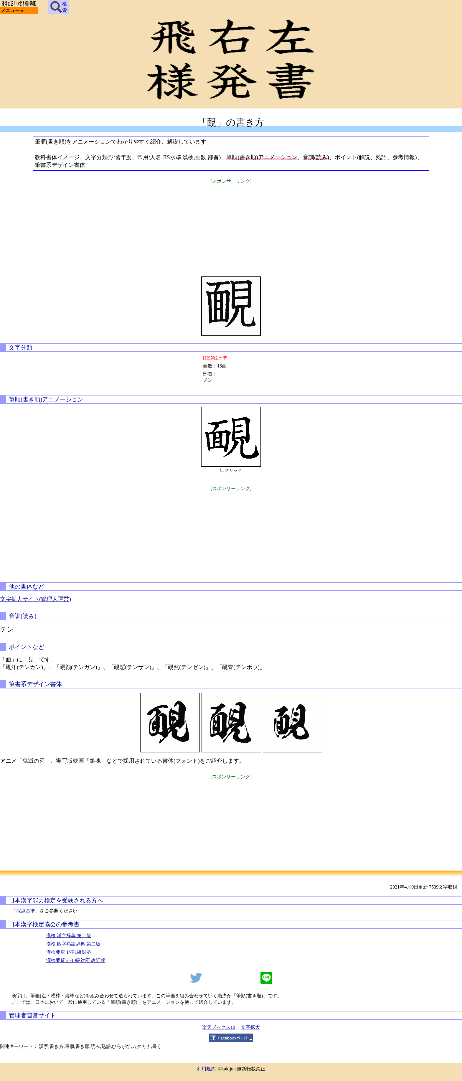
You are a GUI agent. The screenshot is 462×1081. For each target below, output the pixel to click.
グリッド (233, 470)
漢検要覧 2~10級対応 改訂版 (75, 960)
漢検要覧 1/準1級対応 (68, 952)
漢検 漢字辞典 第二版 (68, 935)
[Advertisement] (231, 226)
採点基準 (25, 910)
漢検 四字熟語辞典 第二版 (73, 943)
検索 (58, 7)
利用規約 (206, 1068)
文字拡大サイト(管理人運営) (35, 599)
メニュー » (12, 10)
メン (207, 380)
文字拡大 (250, 1027)
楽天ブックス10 (218, 1027)
